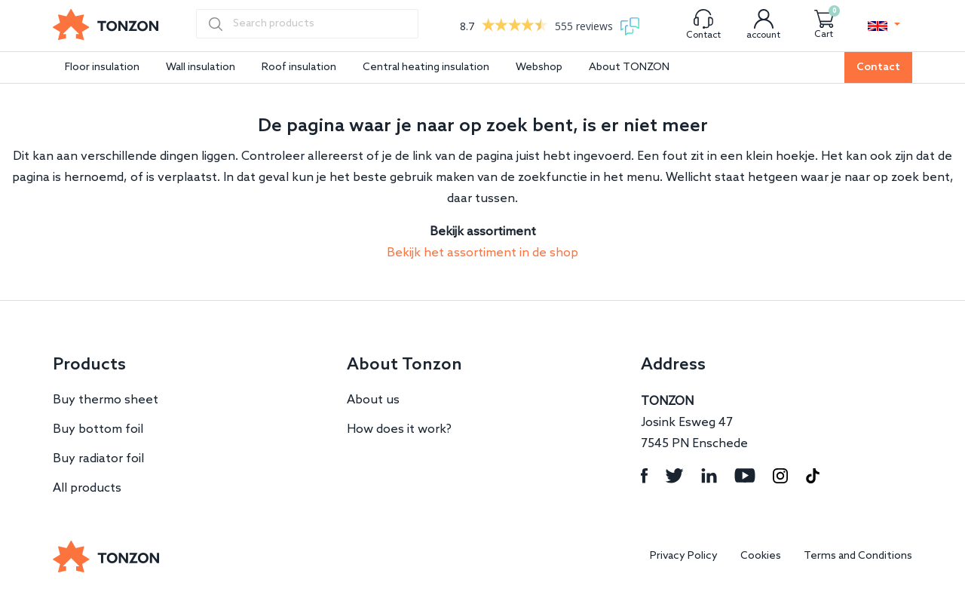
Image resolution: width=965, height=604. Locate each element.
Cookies (760, 556)
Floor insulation (102, 67)
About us (373, 400)
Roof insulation (299, 67)
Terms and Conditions (858, 556)
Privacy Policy (684, 556)
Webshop (539, 67)
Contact (878, 67)
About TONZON (629, 67)
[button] (884, 26)
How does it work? (399, 429)
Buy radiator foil (98, 459)
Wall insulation (200, 67)
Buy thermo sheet (105, 400)
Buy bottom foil (98, 429)
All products (87, 488)
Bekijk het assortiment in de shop (482, 253)
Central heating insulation (426, 67)
